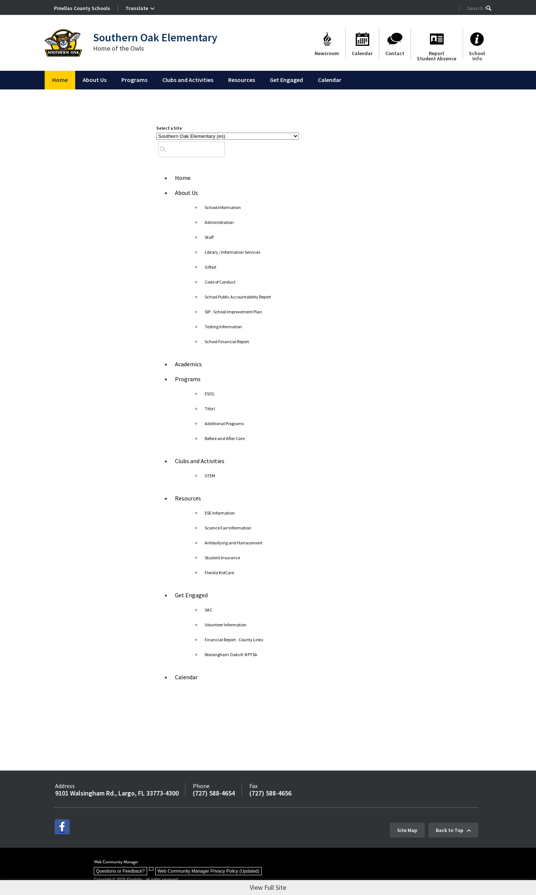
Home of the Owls (118, 48)
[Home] (60, 80)
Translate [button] (136, 8)
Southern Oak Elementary (155, 37)
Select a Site (169, 128)
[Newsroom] (326, 43)
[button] (488, 8)
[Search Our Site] (476, 8)
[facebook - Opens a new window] (62, 826)
